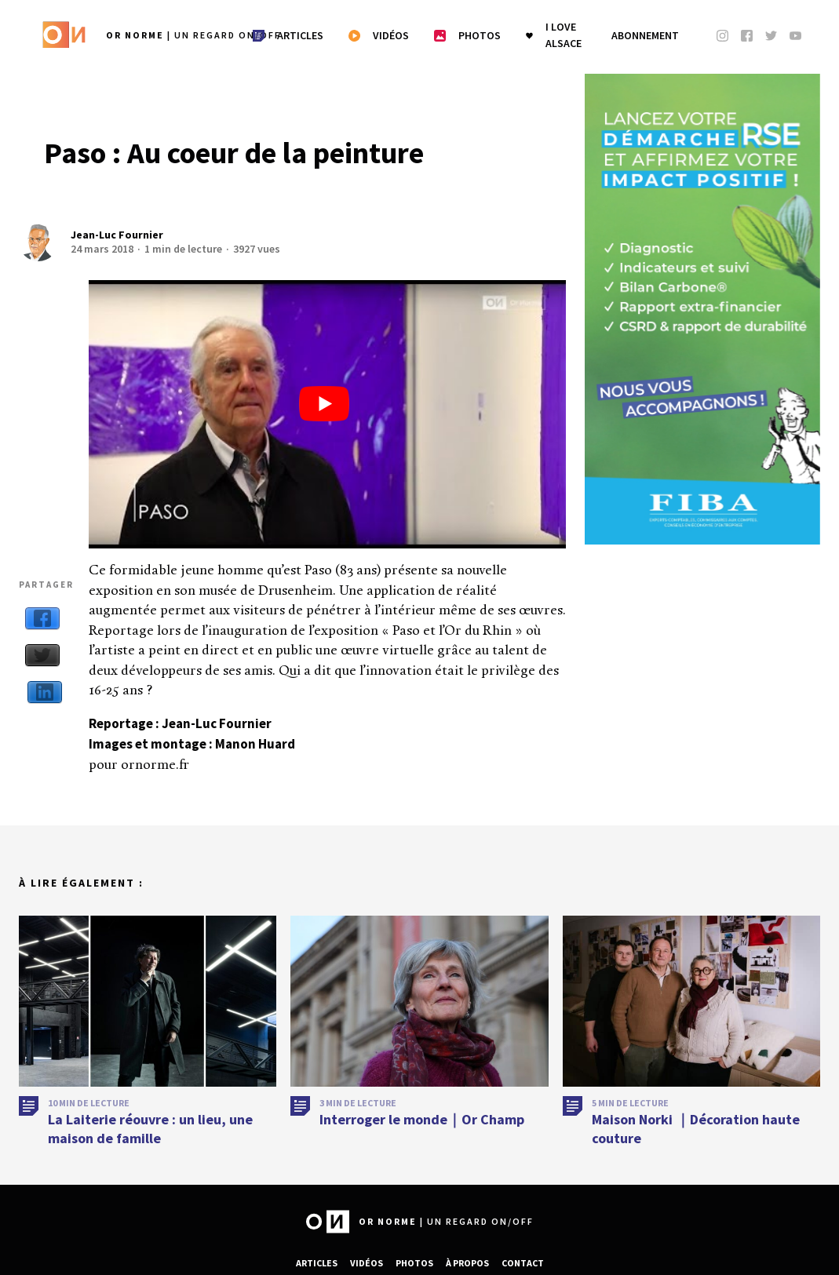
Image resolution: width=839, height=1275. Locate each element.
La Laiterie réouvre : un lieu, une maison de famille (150, 1135)
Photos (414, 1263)
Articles (316, 1263)
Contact (523, 1263)
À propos (467, 1263)
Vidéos (366, 1263)
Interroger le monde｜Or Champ (421, 1126)
